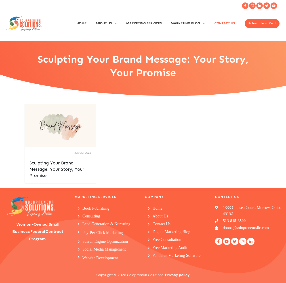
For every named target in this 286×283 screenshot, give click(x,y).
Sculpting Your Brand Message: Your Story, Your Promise (56, 169)
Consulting (91, 216)
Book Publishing (95, 208)
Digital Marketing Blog (171, 232)
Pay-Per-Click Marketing (102, 232)
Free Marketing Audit (170, 247)
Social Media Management (104, 249)
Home (157, 208)
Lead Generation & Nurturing (106, 224)
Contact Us (162, 224)
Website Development (100, 258)
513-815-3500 (234, 221)
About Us (160, 216)
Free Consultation (167, 239)
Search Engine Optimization (105, 241)
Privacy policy (177, 274)
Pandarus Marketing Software (177, 255)
